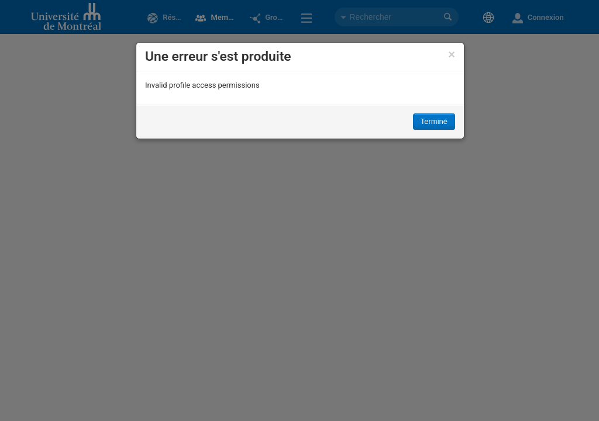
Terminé (434, 121)
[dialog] (300, 90)
